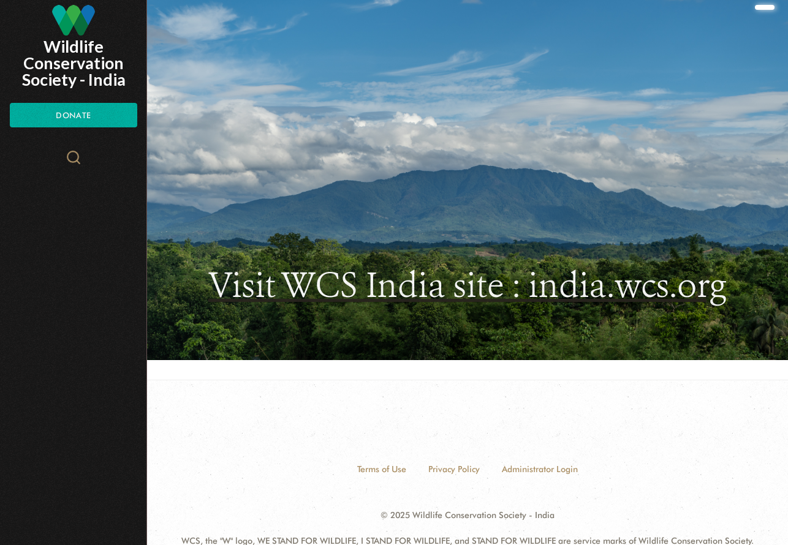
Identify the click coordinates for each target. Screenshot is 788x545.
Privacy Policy (454, 469)
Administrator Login (540, 469)
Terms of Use (381, 469)
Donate (73, 115)
